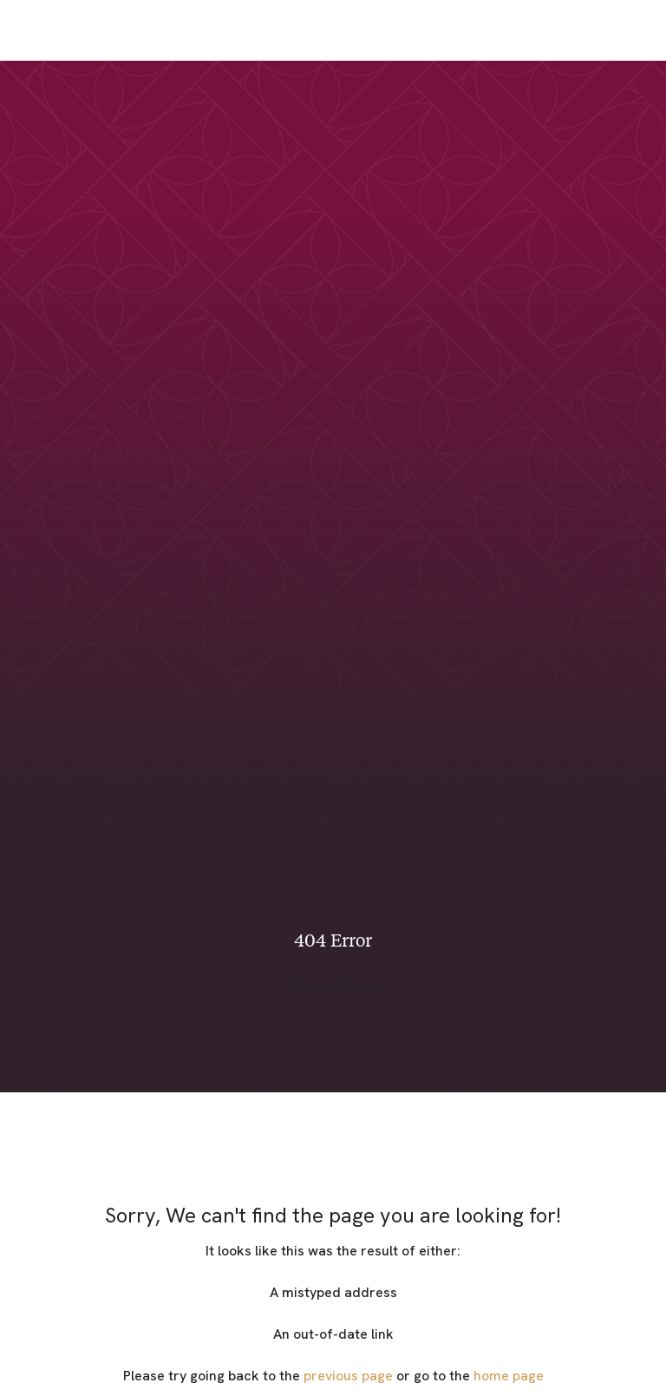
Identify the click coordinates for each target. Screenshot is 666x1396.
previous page (348, 1376)
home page (508, 1376)
